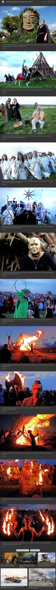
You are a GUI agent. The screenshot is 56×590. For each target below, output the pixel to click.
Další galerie (35, 550)
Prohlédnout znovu (23, 550)
